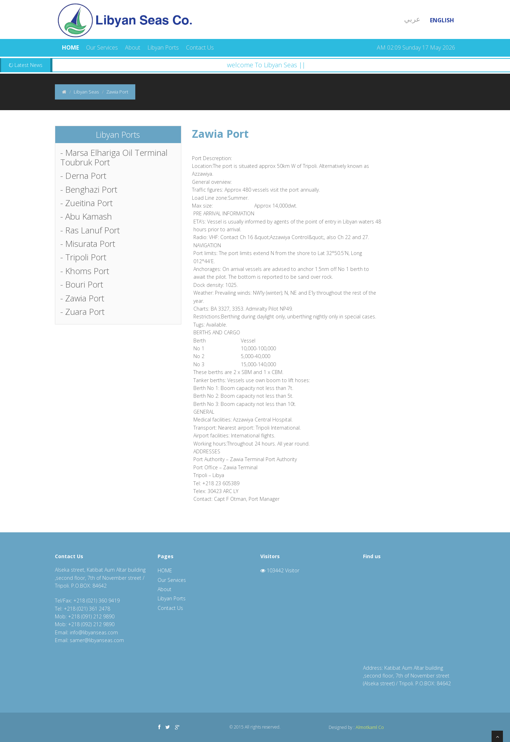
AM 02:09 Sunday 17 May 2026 (416, 47)
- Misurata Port (87, 243)
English (442, 20)
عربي (412, 19)
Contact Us (200, 47)
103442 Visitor (279, 570)
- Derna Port (83, 175)
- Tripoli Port (83, 257)
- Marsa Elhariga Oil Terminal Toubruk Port (114, 157)
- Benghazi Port (88, 189)
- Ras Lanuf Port (90, 230)
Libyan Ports (163, 47)
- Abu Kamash (86, 216)
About (132, 47)
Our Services (102, 47)
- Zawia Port (82, 298)
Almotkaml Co (370, 727)
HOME (70, 47)
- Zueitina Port (86, 203)
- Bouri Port (81, 284)
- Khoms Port (84, 271)
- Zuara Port (82, 311)
